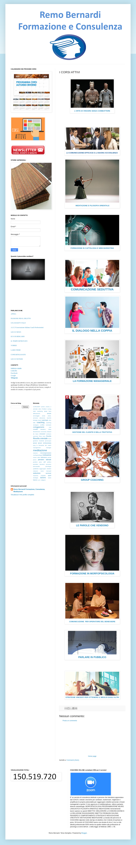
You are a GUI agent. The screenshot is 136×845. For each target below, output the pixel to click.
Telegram (14, 378)
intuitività (41, 441)
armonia (35, 418)
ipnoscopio (48, 441)
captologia (45, 420)
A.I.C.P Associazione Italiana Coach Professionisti (27, 327)
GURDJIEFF (36, 406)
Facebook (14, 373)
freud (49, 438)
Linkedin (14, 371)
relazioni (35, 471)
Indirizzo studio (16, 368)
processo (48, 464)
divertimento (36, 431)
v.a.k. (39, 480)
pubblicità (36, 468)
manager (48, 447)
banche (49, 418)
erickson (48, 434)
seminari (48, 473)
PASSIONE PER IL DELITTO (21, 318)
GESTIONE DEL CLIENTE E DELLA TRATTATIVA (92, 432)
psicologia (48, 466)
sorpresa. (36, 475)
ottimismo (44, 457)
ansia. (49, 416)
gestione (35, 441)
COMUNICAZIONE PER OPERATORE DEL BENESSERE (92, 622)
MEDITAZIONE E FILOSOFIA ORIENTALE (92, 206)
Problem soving (46, 409)
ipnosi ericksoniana (44, 443)
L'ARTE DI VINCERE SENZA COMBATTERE (92, 111)
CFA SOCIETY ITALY (18, 323)
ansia (43, 416)
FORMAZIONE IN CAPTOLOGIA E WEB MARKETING (92, 248)
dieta (49, 429)
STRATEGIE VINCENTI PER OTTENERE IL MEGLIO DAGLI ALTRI (92, 697)
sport (49, 475)
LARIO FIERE (16, 350)
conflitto (42, 425)
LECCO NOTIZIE (17, 359)
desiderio (43, 429)
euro (44, 436)
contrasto (48, 425)
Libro (39, 409)
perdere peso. (37, 462)
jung (34, 445)
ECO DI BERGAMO (18, 336)
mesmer (35, 453)
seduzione (37, 473)
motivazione (47, 455)
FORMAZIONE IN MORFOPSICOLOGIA (92, 573)
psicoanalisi (36, 466)
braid (39, 420)
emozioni (42, 434)
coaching (41, 422)
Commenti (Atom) (72, 760)
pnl (45, 462)
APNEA (13, 314)
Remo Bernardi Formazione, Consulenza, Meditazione (29, 490)
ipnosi (35, 443)
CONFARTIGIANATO (18, 355)
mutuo (35, 457)
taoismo (43, 478)
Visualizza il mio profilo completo (22, 495)
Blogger (84, 833)
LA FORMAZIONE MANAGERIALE (92, 381)
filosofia (48, 436)
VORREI (14, 345)
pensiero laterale (44, 460)
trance (35, 480)
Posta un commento (70, 721)
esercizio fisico (37, 436)
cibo (50, 420)
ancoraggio (36, 416)
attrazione (42, 418)
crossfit (35, 429)
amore (49, 413)
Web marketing (38, 411)
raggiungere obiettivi (45, 468)
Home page (92, 756)
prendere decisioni (39, 464)
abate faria (47, 411)
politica (49, 462)
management (37, 447)
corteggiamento (38, 427)
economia (43, 431)
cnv (34, 422)
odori (38, 457)
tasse (49, 477)
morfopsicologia (37, 455)
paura (34, 459)
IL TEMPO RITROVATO (19, 341)
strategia (35, 477)
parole (49, 457)
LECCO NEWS (16, 332)
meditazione (40, 450)
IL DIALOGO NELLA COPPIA (92, 330)
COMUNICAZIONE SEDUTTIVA (92, 289)
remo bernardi (46, 471)
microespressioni (45, 453)
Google (13, 375)
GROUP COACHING (92, 480)
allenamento (36, 413)
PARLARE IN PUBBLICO (92, 657)
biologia (35, 420)
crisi (50, 427)
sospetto (43, 475)
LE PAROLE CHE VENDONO (92, 525)
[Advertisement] (92, 738)
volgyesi (43, 480)
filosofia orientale (40, 438)
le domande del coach (43, 445)
